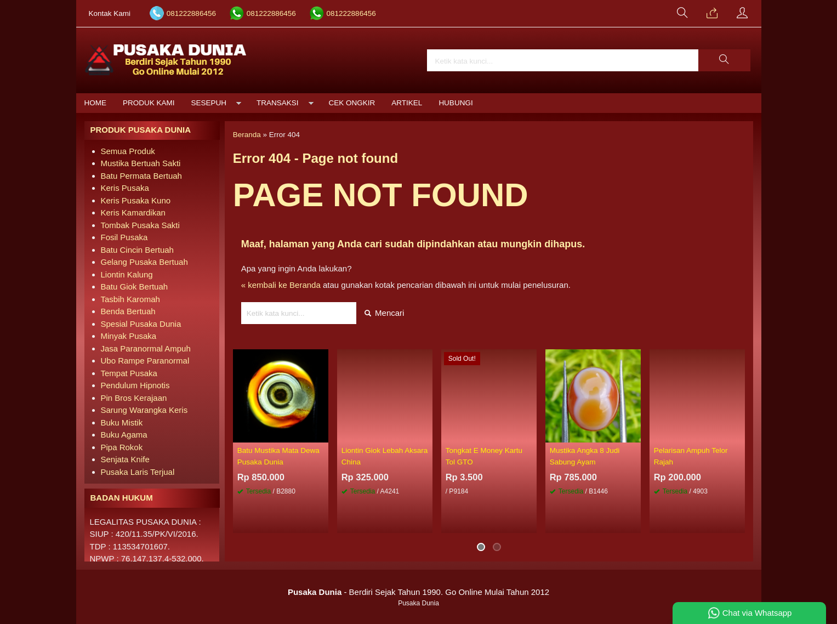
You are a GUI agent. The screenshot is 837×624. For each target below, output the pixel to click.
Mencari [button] (385, 312)
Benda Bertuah (128, 311)
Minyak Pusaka (129, 336)
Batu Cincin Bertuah (137, 249)
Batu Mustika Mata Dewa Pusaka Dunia (278, 456)
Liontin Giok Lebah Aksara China (384, 456)
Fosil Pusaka (124, 237)
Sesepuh (209, 103)
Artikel (406, 103)
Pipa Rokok (122, 447)
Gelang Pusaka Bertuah (144, 261)
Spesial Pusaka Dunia (141, 323)
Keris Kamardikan (133, 212)
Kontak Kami (110, 13)
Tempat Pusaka (129, 373)
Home (95, 103)
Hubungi (455, 103)
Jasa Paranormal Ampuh (146, 348)
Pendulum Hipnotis (135, 385)
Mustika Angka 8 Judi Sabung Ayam (585, 456)
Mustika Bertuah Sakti (141, 163)
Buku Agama (124, 434)
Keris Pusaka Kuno (136, 200)
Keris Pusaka (125, 187)
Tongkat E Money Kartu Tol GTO (484, 456)
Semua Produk (128, 151)
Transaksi (278, 103)
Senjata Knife (125, 459)
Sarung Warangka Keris (144, 410)
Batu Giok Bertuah (134, 286)
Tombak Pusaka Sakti (140, 225)
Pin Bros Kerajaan (134, 397)
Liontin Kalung (127, 274)
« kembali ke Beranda (281, 285)
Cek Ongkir (352, 103)
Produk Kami (149, 103)
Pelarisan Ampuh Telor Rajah (691, 456)
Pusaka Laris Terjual (138, 471)
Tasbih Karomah (130, 299)
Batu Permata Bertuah (141, 175)
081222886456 (191, 13)
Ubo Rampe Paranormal (145, 360)
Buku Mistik (122, 422)
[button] (724, 60)
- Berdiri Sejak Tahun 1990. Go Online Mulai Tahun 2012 (418, 592)
